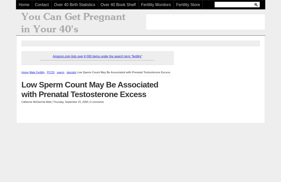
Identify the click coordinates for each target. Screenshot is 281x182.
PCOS (50, 72)
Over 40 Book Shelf (118, 5)
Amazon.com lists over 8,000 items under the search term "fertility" (97, 56)
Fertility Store (188, 5)
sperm (60, 72)
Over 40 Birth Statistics (74, 5)
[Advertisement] (205, 22)
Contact (42, 5)
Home (24, 5)
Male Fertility (37, 72)
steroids (71, 72)
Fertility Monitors (156, 5)
